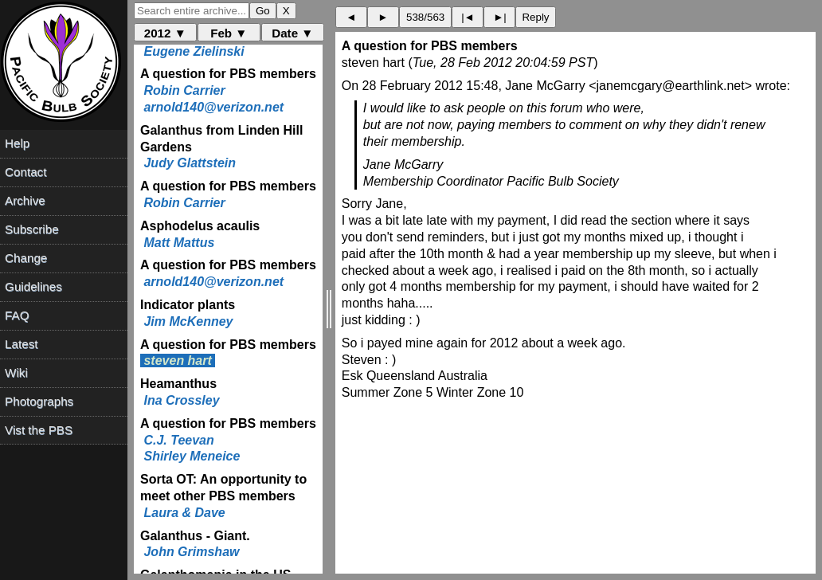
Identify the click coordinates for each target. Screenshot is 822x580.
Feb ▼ (228, 33)
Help (17, 143)
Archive (25, 200)
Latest (21, 344)
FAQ (17, 315)
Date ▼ (292, 33)
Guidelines (33, 286)
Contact (25, 171)
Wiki (16, 372)
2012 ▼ (165, 33)
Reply (535, 17)
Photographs (39, 401)
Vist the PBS (38, 430)
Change (26, 258)
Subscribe (32, 229)
